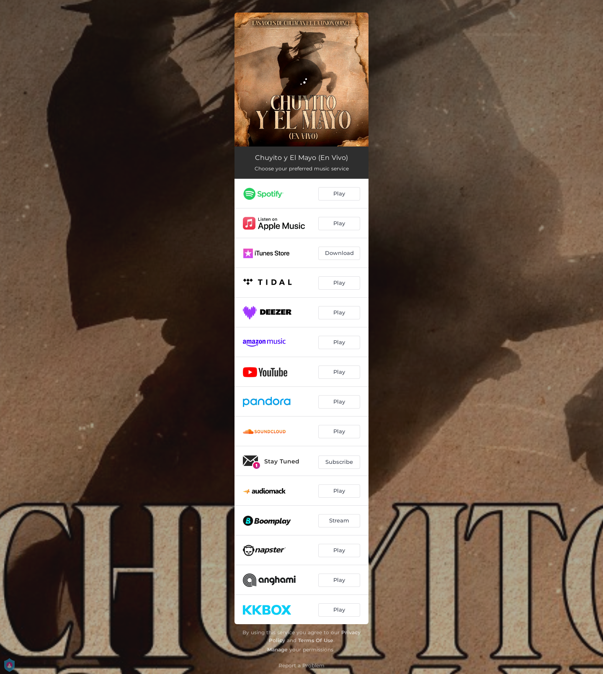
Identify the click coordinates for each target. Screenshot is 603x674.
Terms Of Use (315, 640)
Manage (277, 649)
